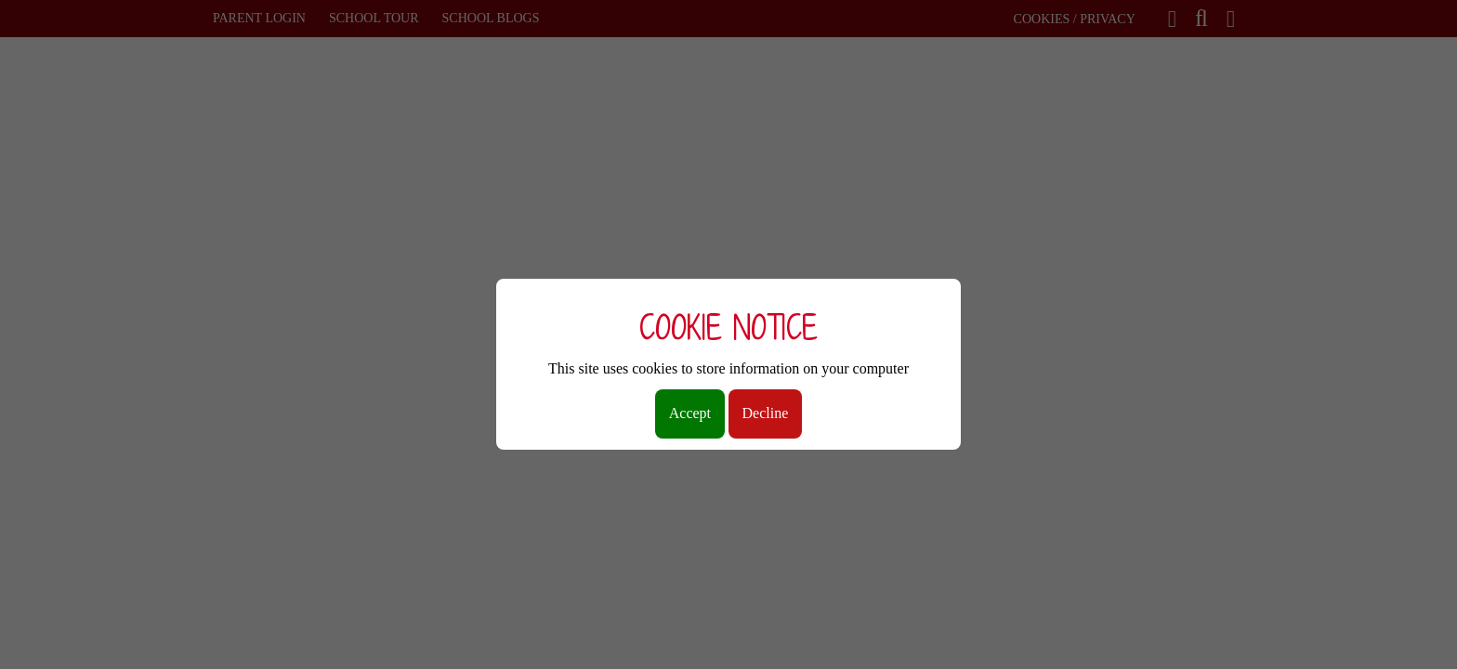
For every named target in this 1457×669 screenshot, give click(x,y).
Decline (765, 413)
